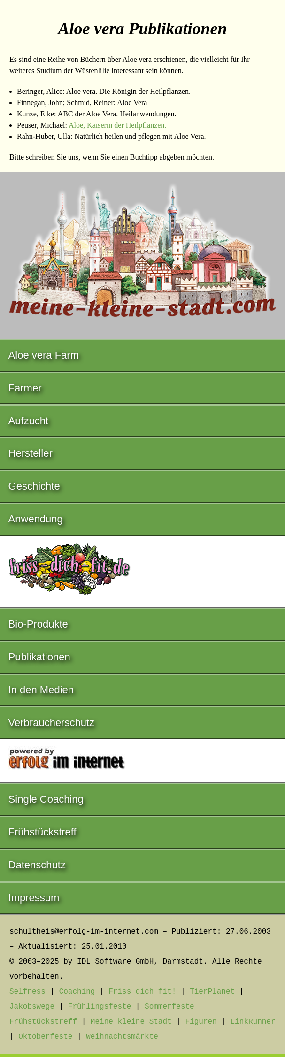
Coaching (77, 992)
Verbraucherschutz (51, 722)
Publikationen (39, 657)
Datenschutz (37, 865)
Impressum (34, 898)
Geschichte (34, 486)
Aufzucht (28, 421)
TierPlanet (212, 992)
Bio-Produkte (38, 624)
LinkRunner (253, 1022)
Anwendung (35, 519)
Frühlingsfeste (99, 1007)
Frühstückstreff (42, 832)
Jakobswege (31, 1007)
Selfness (27, 992)
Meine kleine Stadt (131, 1022)
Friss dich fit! (142, 992)
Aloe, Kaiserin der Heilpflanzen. (117, 125)
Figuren (200, 1022)
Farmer (25, 388)
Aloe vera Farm (43, 355)
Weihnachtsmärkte (122, 1037)
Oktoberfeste (45, 1037)
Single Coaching (46, 799)
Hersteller (30, 453)
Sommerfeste (169, 1007)
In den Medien (41, 690)
